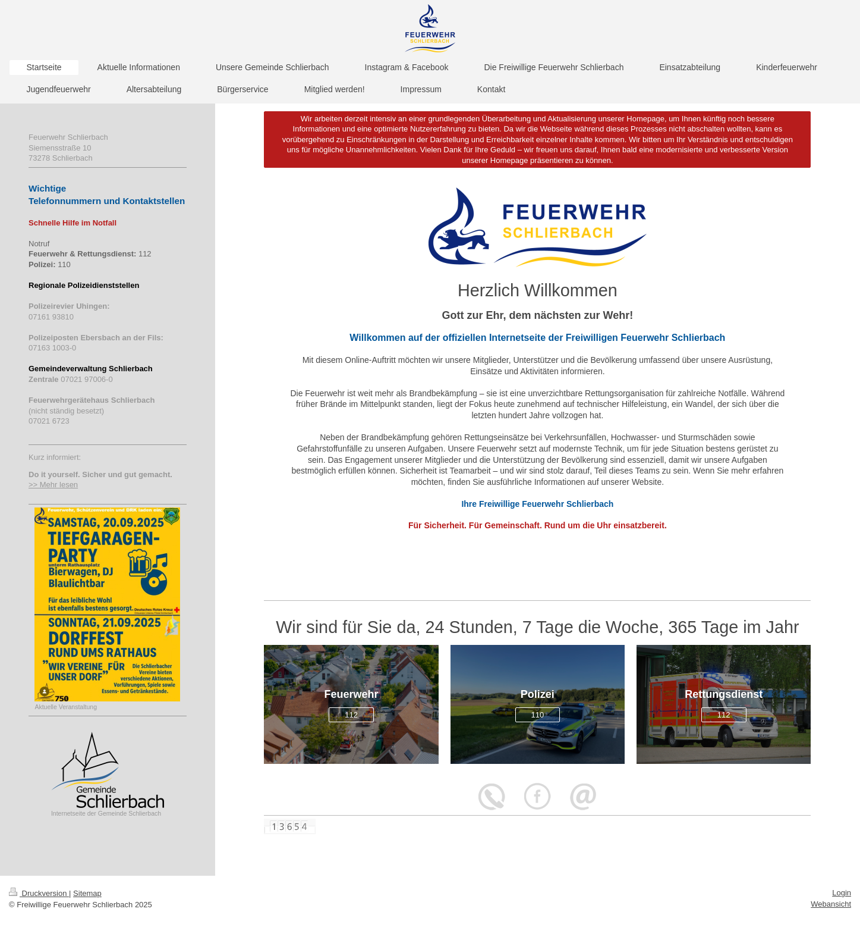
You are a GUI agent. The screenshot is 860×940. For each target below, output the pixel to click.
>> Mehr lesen (53, 484)
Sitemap (87, 893)
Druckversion (39, 893)
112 (351, 714)
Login (841, 892)
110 (537, 714)
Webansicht (831, 904)
